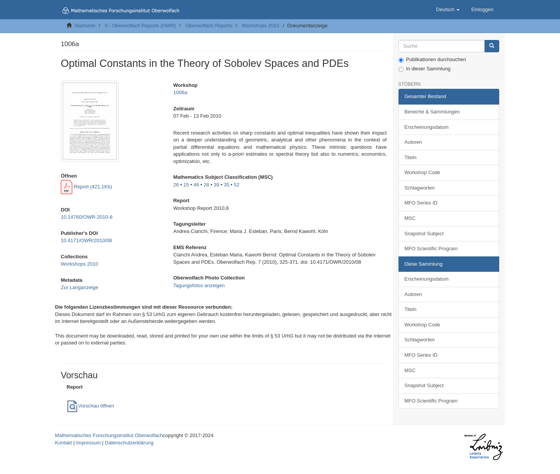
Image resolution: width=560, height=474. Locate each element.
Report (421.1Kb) (86, 187)
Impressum (88, 443)
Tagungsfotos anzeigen (199, 285)
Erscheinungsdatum (427, 127)
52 (236, 185)
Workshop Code (422, 172)
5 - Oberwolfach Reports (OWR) (140, 25)
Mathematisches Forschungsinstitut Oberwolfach (109, 435)
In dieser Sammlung (424, 69)
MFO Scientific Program (431, 248)
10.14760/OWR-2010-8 (86, 217)
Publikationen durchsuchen (432, 60)
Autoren (413, 142)
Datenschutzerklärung (129, 443)
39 (216, 185)
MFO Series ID (421, 203)
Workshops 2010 (260, 25)
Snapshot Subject (424, 233)
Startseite (84, 25)
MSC (410, 218)
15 (186, 185)
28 (206, 185)
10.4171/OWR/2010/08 (86, 240)
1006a (180, 92)
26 (175, 185)
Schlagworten (420, 188)
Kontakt (63, 443)
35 (226, 185)
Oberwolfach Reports (208, 25)
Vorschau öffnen (90, 406)
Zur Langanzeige (79, 287)
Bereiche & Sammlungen (432, 112)
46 (196, 185)
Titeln (411, 157)
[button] (447, 9)
